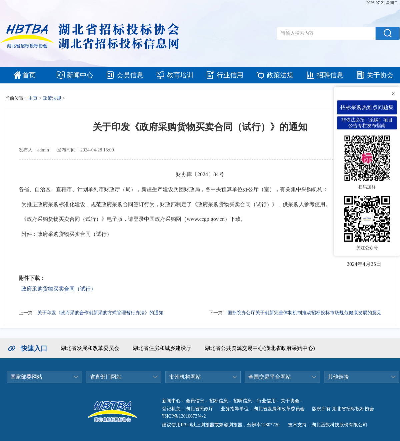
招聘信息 (330, 75)
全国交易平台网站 (269, 377)
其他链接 (338, 377)
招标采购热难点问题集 (367, 107)
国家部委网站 (26, 377)
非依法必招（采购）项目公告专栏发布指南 (367, 122)
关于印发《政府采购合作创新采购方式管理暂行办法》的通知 (100, 312)
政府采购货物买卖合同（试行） (58, 289)
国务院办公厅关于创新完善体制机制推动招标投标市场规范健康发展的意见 (304, 312)
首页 (29, 75)
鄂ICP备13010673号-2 (184, 416)
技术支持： (299, 424)
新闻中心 (80, 75)
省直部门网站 (106, 377)
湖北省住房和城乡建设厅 (162, 348)
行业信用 (230, 75)
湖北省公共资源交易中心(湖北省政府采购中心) (260, 348)
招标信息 (218, 400)
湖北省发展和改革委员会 (90, 348)
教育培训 (180, 75)
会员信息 (130, 75)
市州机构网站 (185, 377)
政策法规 (280, 75)
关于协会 (380, 75)
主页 (33, 98)
